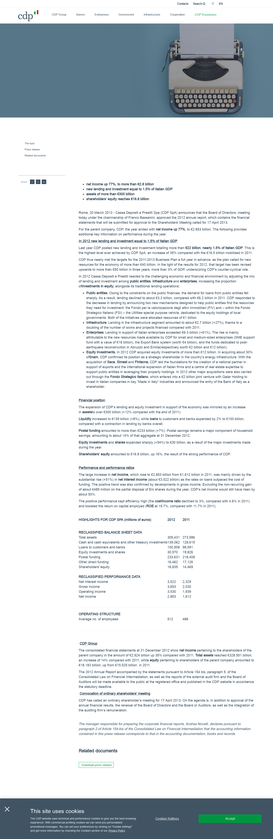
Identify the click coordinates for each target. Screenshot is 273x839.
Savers (80, 14)
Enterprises (102, 14)
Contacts (182, 3)
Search (199, 3)
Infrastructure (152, 14)
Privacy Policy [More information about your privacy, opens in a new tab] (117, 830)
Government (126, 14)
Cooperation (177, 14)
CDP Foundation (205, 14)
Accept (230, 818)
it (213, 3)
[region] (136, 818)
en (221, 3)
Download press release (97, 765)
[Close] (7, 809)
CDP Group (59, 14)
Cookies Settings (167, 818)
